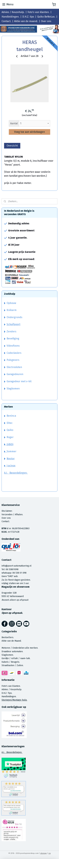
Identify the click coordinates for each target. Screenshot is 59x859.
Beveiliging (11, 338)
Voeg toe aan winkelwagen (29, 131)
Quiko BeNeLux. (46, 16)
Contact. (6, 21)
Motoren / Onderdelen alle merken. (20, 648)
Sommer (11, 451)
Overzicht (12, 145)
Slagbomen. (8, 655)
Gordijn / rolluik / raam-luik (16, 658)
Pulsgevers (11, 359)
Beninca (11, 415)
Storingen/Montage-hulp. (14, 700)
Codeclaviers (12, 352)
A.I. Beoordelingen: (16, 472)
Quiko (10, 429)
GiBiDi (8, 444)
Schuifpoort (13, 324)
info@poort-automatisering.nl (16, 565)
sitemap (43, 853)
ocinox (11, 465)
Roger (10, 437)
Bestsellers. (8, 637)
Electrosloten (13, 367)
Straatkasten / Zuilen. (12, 665)
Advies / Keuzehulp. (13, 12)
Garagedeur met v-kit (17, 381)
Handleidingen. (10, 16)
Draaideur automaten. (12, 651)
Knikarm (10, 310)
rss (49, 853)
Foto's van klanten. (38, 12)
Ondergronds (13, 317)
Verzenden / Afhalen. (12, 514)
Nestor (11, 458)
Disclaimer (7, 511)
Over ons (46, 21)
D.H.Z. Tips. (7, 693)
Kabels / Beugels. (11, 662)
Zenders (10, 331)
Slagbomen (13, 388)
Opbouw (10, 303)
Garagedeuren (13, 374)
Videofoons (12, 345)
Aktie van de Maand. (11, 641)
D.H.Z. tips (28, 16)
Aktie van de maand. (26, 21)
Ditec (10, 422)
